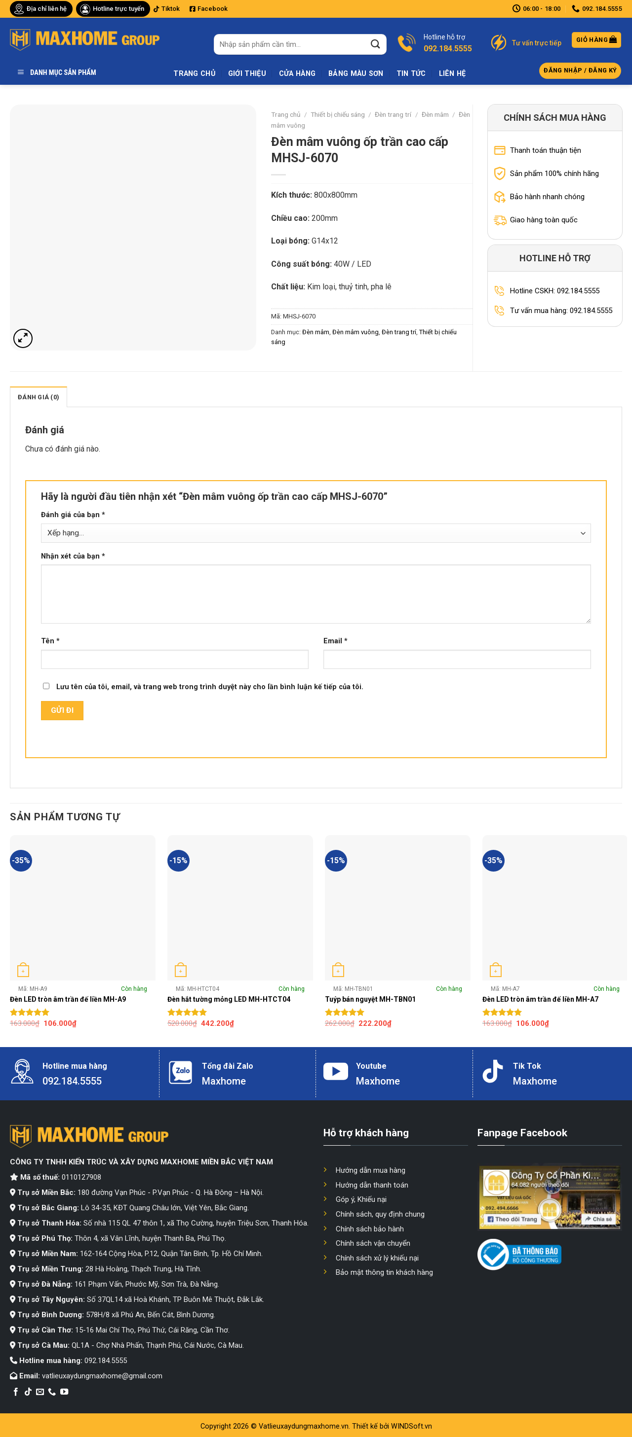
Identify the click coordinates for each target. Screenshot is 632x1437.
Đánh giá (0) (38, 397)
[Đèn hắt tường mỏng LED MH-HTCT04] (240, 908)
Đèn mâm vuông (355, 332)
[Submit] (376, 44)
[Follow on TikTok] (28, 1392)
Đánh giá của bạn (73, 515)
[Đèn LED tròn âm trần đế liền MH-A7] (555, 908)
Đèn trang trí (393, 114)
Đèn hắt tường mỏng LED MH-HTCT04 (228, 999)
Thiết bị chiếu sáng (338, 114)
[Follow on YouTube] (64, 1392)
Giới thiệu (247, 74)
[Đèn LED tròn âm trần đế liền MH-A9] (83, 908)
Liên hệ (452, 74)
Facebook (209, 8)
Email (335, 641)
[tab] (38, 396)
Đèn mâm (435, 114)
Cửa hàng (297, 74)
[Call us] (52, 1392)
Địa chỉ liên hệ (47, 8)
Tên (50, 641)
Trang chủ (194, 74)
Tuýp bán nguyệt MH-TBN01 (370, 999)
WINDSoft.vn (411, 1426)
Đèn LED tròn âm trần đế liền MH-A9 (68, 999)
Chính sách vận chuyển (373, 1243)
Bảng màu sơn (355, 74)
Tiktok (167, 8)
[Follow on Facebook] (16, 1392)
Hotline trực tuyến (118, 8)
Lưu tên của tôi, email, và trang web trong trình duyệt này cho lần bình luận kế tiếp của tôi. (209, 687)
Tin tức (411, 74)
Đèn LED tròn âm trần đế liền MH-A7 (540, 999)
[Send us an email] (40, 1392)
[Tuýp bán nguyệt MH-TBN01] (398, 908)
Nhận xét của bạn (73, 556)
